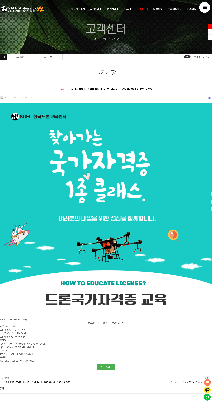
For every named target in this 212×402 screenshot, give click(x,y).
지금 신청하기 (106, 301)
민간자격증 (113, 9)
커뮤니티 (128, 9)
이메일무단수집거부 (122, 365)
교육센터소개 (78, 9)
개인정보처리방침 (86, 365)
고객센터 (143, 9)
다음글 (191, 314)
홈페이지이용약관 (104, 365)
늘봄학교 (157, 9)
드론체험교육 (175, 9)
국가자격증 (96, 9)
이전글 (35, 314)
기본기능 (191, 9)
